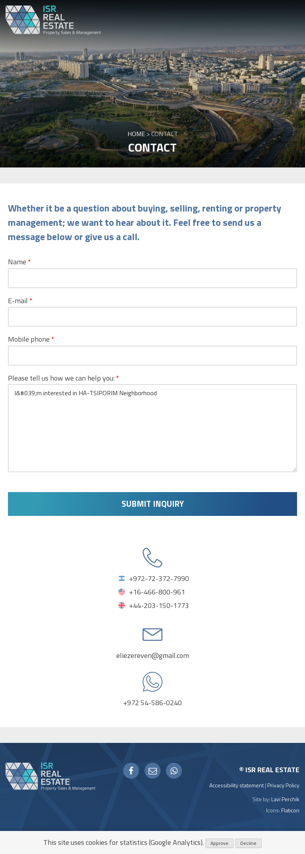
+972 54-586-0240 (152, 703)
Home (136, 133)
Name (19, 261)
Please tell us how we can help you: (63, 378)
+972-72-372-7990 (159, 578)
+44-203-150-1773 (159, 605)
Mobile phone (31, 339)
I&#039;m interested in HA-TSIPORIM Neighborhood (152, 428)
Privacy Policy (283, 785)
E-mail (20, 300)
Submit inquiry (152, 504)
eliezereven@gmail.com (152, 655)
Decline (248, 843)
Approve (219, 843)
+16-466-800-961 (157, 592)
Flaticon (290, 810)
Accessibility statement (236, 785)
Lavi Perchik (285, 799)
